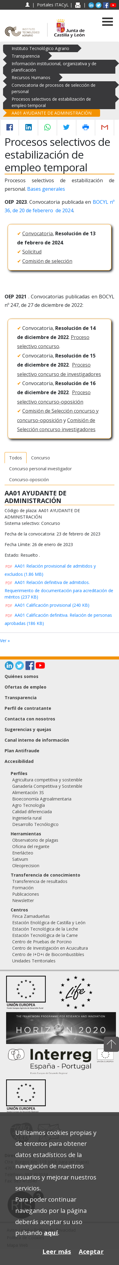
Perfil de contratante (28, 708)
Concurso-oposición (29, 479)
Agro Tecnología (28, 805)
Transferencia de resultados (39, 881)
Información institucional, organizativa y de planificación (54, 67)
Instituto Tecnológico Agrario (40, 48)
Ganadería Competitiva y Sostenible (47, 786)
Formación (23, 888)
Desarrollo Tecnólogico (35, 824)
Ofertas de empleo (25, 687)
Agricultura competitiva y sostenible (47, 780)
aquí (51, 1233)
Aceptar (91, 1251)
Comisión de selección (47, 261)
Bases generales (46, 189)
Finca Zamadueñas (31, 916)
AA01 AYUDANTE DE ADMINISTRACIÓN (52, 113)
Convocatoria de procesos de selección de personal (54, 88)
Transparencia (26, 56)
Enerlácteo (22, 853)
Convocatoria (37, 233)
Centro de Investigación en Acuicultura (50, 948)
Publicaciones (25, 894)
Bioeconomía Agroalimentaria (41, 799)
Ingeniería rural (26, 818)
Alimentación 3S (28, 792)
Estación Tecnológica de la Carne (45, 935)
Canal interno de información (37, 740)
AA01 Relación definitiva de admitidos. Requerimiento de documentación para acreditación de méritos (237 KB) (59, 589)
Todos (15, 458)
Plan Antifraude (22, 750)
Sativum (20, 859)
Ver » (5, 640)
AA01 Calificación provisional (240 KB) (47, 605)
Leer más (56, 1251)
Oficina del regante (30, 846)
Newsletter (23, 900)
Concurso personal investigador (40, 468)
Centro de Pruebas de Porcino (42, 942)
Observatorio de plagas (35, 840)
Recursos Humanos (31, 77)
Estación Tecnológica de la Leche (45, 929)
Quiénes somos (21, 676)
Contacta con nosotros (30, 719)
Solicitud (31, 251)
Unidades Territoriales (34, 961)
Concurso (40, 458)
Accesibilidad (19, 761)
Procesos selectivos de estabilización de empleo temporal (51, 102)
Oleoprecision (25, 865)
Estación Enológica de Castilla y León (48, 922)
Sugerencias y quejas (28, 729)
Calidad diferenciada (32, 811)
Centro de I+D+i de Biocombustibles (48, 954)
